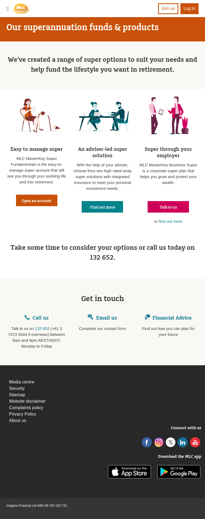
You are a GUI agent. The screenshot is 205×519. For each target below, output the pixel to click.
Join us (168, 8)
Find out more (102, 207)
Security (17, 388)
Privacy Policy (22, 414)
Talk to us (168, 207)
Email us (102, 318)
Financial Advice (168, 318)
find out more (171, 221)
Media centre (21, 382)
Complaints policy (26, 407)
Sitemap (17, 395)
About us (17, 420)
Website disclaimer (27, 401)
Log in (190, 8)
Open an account (37, 201)
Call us (41, 318)
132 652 (42, 328)
